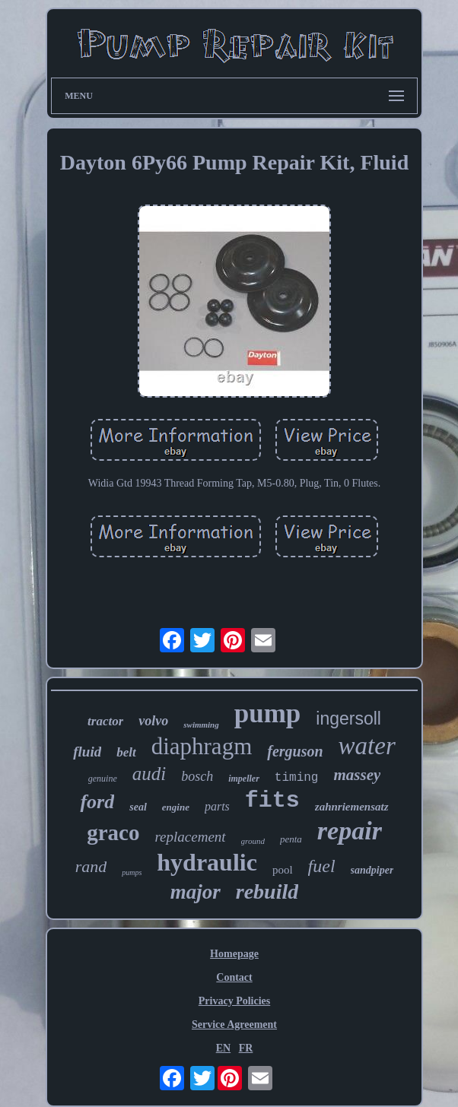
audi (149, 773)
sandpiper (372, 870)
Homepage (234, 954)
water (367, 746)
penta (291, 839)
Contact (234, 977)
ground (253, 840)
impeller (243, 778)
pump (267, 713)
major (195, 891)
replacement (189, 837)
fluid (87, 752)
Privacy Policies (234, 1001)
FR (246, 1048)
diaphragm (202, 746)
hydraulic (207, 862)
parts (217, 806)
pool (282, 870)
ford (97, 802)
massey (356, 775)
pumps (132, 872)
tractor (105, 721)
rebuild (267, 891)
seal (138, 807)
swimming (200, 724)
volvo (153, 720)
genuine (102, 778)
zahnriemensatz (352, 807)
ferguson (295, 751)
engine (175, 807)
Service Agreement (234, 1024)
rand (91, 866)
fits (272, 801)
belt (126, 752)
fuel (322, 866)
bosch (197, 776)
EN (223, 1048)
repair (349, 831)
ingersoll (348, 718)
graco (113, 832)
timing (297, 778)
